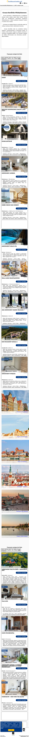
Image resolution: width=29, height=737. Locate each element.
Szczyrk (3, 618)
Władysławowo (5, 127)
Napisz (28, 736)
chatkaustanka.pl (14, 1)
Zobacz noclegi (21, 81)
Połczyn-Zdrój (5, 555)
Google (20, 722)
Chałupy (3, 95)
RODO (2, 728)
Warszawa (4, 682)
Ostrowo (4, 232)
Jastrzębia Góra (5, 63)
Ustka (3, 586)
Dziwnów (4, 650)
